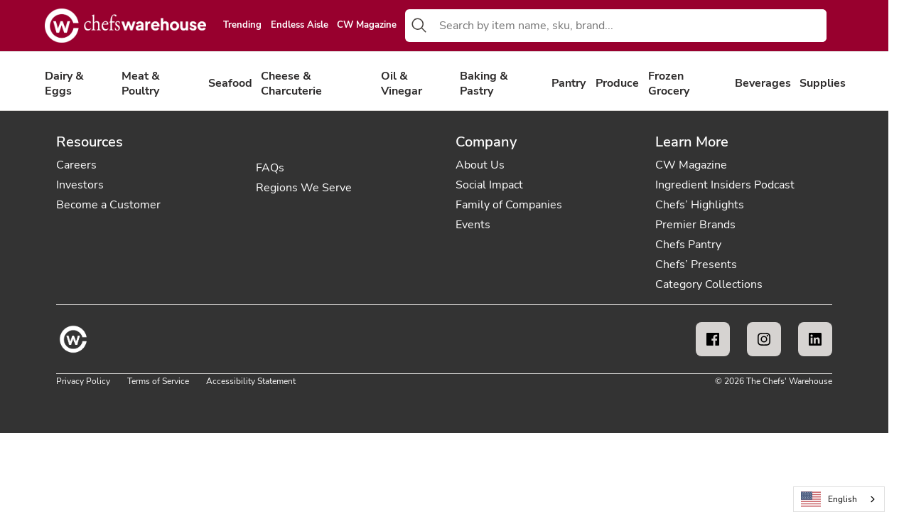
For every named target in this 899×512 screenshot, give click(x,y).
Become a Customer (108, 204)
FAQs (270, 168)
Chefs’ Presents (696, 264)
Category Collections (709, 284)
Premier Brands (695, 224)
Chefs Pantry (688, 244)
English (829, 499)
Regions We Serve (304, 187)
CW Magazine (367, 25)
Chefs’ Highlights (699, 204)
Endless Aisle (299, 25)
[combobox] (630, 25)
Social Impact (489, 185)
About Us (480, 165)
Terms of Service (158, 381)
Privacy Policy (83, 381)
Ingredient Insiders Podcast (725, 185)
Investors (80, 185)
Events (473, 224)
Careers (76, 165)
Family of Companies (509, 204)
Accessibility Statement (251, 381)
